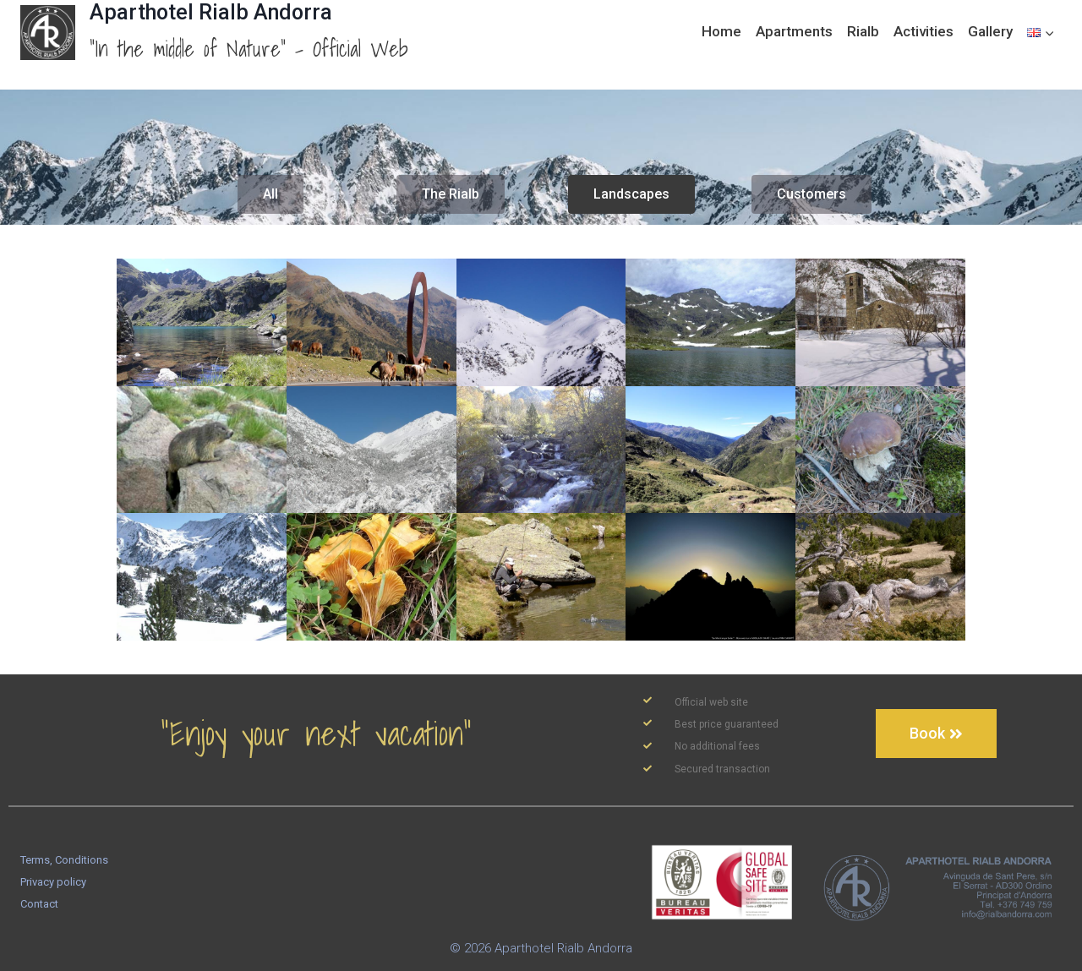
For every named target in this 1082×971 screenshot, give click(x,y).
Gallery (990, 31)
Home (721, 31)
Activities (923, 31)
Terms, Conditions (64, 860)
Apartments (794, 31)
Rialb (863, 31)
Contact (39, 903)
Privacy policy (53, 882)
